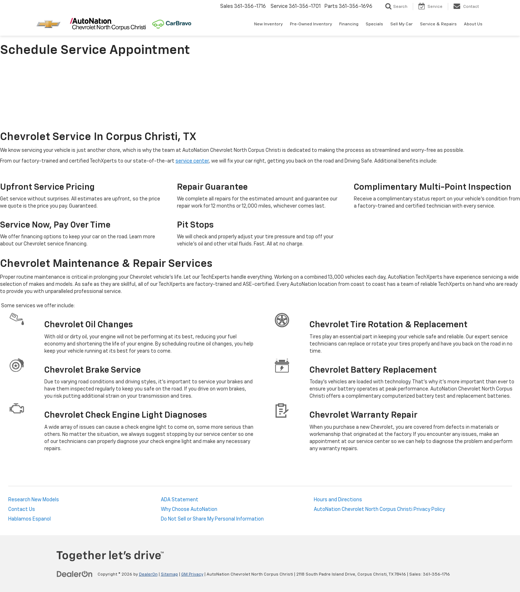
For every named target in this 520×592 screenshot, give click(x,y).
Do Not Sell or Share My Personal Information (212, 519)
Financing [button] (348, 24)
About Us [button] (473, 24)
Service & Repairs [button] (438, 24)
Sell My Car (401, 24)
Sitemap (169, 574)
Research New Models (33, 499)
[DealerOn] (74, 574)
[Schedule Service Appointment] (260, 95)
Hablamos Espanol (29, 519)
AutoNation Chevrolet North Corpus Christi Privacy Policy (379, 509)
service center (192, 161)
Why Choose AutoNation (189, 509)
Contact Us (21, 509)
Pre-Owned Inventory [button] (311, 24)
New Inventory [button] (268, 24)
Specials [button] (374, 24)
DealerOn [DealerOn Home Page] (148, 574)
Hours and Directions (338, 499)
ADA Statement (179, 499)
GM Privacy (192, 574)
